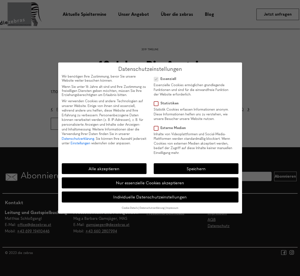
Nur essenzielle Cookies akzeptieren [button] (150, 182)
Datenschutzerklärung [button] (152, 207)
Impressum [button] (172, 207)
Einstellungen (80, 143)
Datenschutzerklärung (78, 139)
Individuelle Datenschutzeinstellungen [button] (150, 196)
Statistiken (168, 103)
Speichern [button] (196, 168)
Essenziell (166, 79)
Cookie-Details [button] (130, 207)
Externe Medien (171, 128)
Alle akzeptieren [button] (104, 168)
